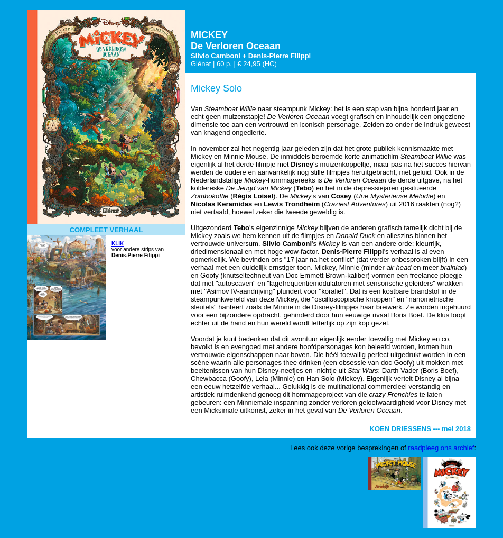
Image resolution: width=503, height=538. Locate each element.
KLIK (117, 244)
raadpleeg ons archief (441, 448)
